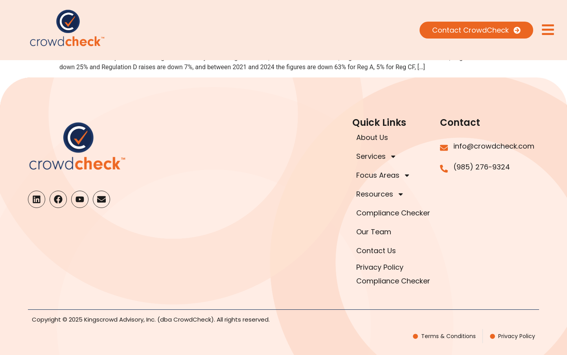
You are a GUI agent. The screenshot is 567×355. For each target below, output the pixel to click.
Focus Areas (383, 175)
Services (376, 156)
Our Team (373, 232)
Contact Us (376, 251)
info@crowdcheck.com (493, 146)
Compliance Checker (393, 213)
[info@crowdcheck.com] (444, 148)
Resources (380, 194)
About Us (372, 137)
